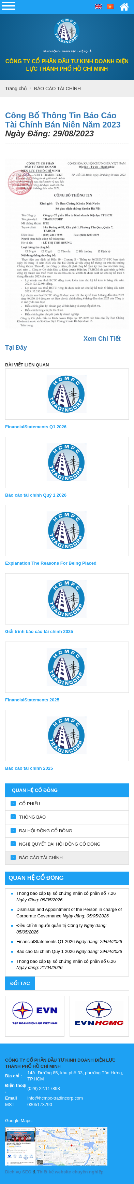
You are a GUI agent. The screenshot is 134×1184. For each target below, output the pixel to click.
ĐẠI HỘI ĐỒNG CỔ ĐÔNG (45, 830)
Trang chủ (16, 88)
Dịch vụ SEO (18, 1171)
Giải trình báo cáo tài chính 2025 (39, 631)
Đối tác (20, 983)
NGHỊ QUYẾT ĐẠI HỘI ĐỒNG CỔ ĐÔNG (60, 844)
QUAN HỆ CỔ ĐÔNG (35, 790)
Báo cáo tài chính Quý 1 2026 (69, 951)
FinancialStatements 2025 (32, 699)
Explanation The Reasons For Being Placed (50, 563)
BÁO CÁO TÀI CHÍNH (57, 88)
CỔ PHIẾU (29, 803)
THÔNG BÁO (32, 817)
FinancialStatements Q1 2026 (69, 941)
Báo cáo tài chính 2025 (29, 768)
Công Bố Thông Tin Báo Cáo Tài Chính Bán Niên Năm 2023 (63, 120)
